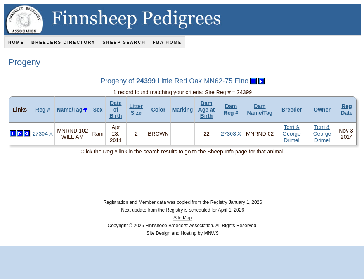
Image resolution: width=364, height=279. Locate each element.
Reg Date (346, 109)
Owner (322, 110)
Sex (98, 110)
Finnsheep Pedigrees (184, 19)
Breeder (291, 110)
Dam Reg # (231, 109)
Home (16, 42)
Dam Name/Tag (260, 109)
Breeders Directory (63, 42)
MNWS (211, 233)
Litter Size (136, 109)
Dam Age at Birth (206, 109)
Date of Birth (115, 109)
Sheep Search (124, 42)
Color (158, 110)
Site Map (182, 217)
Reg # (42, 110)
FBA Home (167, 42)
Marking (182, 110)
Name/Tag (69, 110)
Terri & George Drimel (292, 133)
